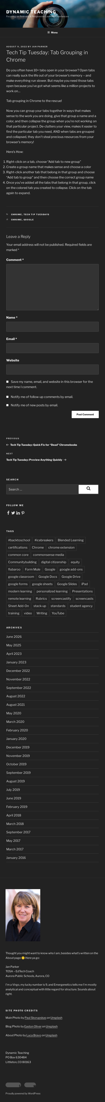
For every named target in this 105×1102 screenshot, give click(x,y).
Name (12, 317)
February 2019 (16, 807)
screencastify (61, 598)
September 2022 (18, 688)
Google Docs (48, 576)
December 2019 (18, 747)
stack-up (39, 606)
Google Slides (67, 584)
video (28, 613)
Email (11, 339)
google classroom (21, 576)
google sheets (42, 584)
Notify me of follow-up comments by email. (42, 397)
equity (75, 562)
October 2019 (16, 764)
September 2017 (18, 832)
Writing (41, 613)
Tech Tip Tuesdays (37, 214)
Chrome (16, 214)
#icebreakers (44, 540)
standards (58, 606)
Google (29, 219)
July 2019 (13, 790)
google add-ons (71, 569)
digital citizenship (53, 562)
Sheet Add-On (18, 606)
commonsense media (48, 555)
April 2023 (14, 654)
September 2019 (18, 772)
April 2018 (13, 815)
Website (12, 360)
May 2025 (13, 645)
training (13, 613)
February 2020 (17, 730)
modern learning (20, 591)
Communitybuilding (22, 562)
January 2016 (16, 858)
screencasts (84, 598)
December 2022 (18, 671)
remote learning (19, 598)
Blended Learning (71, 540)
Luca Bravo (33, 1035)
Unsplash (56, 1017)
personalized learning (52, 591)
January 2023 (16, 662)
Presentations (82, 591)
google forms (18, 584)
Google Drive (71, 576)
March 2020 (15, 722)
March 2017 (15, 849)
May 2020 (13, 713)
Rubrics (41, 598)
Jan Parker (40, 46)
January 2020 (16, 739)
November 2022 (18, 679)
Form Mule (32, 569)
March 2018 (15, 824)
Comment (15, 260)
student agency (81, 606)
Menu (52, 32)
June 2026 (14, 636)
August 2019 (15, 781)
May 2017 (13, 841)
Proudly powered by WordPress (23, 1093)
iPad (84, 584)
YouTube (58, 613)
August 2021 (15, 704)
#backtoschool (19, 540)
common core (18, 555)
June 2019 (13, 798)
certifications (17, 547)
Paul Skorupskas (35, 1017)
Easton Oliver (32, 1026)
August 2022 (15, 696)
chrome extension (61, 547)
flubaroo (14, 569)
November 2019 (18, 756)
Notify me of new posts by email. (34, 405)
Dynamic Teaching (31, 11)
